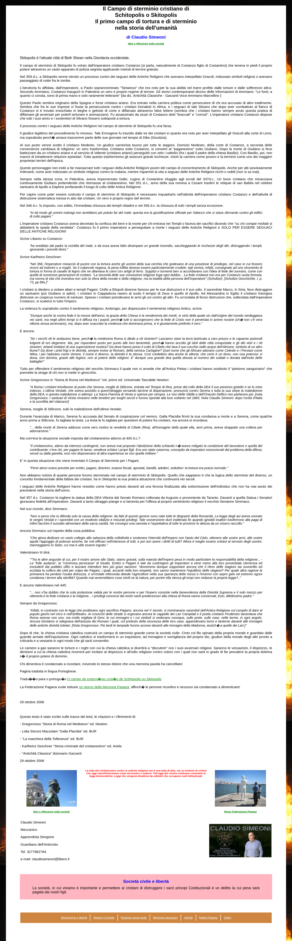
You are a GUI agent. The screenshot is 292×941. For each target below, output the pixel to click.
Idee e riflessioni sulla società (146, 43)
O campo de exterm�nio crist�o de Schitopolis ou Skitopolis (114, 679)
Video (227, 917)
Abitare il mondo (103, 917)
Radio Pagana (208, 917)
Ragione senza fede (134, 917)
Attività (188, 917)
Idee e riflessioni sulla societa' (51, 811)
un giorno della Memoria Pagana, (104, 687)
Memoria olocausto (165, 917)
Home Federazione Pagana (240, 811)
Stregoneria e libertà (74, 917)
